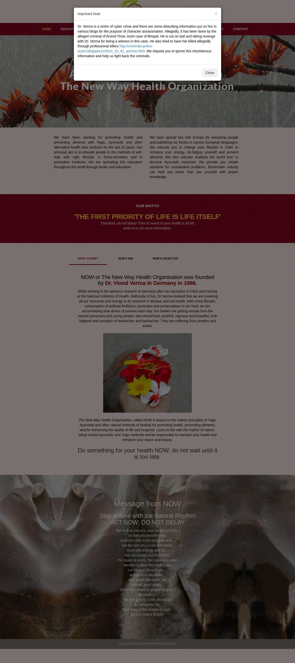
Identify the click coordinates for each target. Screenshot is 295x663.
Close (209, 73)
